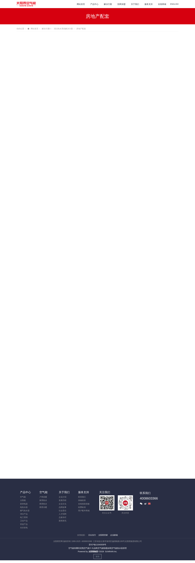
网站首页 (81, 4)
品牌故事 (62, 507)
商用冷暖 (43, 507)
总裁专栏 (62, 517)
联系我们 (82, 497)
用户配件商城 (84, 510)
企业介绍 (62, 497)
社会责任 (62, 510)
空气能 (23, 497)
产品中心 (25, 492)
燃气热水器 (25, 510)
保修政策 (82, 500)
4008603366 (149, 498)
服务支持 (83, 492)
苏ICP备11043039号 (97, 545)
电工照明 (24, 517)
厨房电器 (24, 504)
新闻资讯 (62, 521)
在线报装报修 (84, 504)
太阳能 (23, 500)
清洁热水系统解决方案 (63, 29)
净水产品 (24, 514)
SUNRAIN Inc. (111, 551)
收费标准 (82, 507)
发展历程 (62, 500)
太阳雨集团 (93, 551)
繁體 (97, 556)
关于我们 (64, 492)
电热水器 (24, 507)
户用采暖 (43, 497)
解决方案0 (46, 29)
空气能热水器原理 (119, 548)
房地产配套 (81, 29)
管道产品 (24, 524)
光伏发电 (24, 528)
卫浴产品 (24, 521)
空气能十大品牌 (90, 548)
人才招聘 (62, 514)
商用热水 (43, 504)
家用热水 (43, 500)
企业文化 (62, 504)
